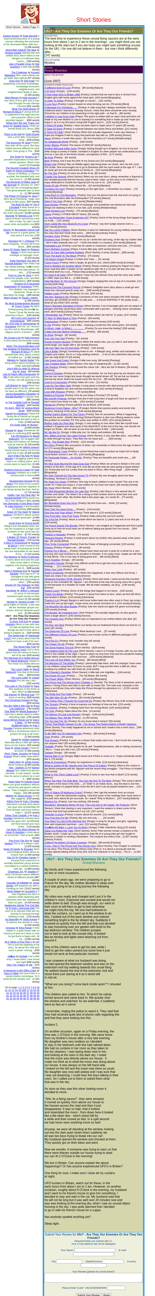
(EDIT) (50, 28)
